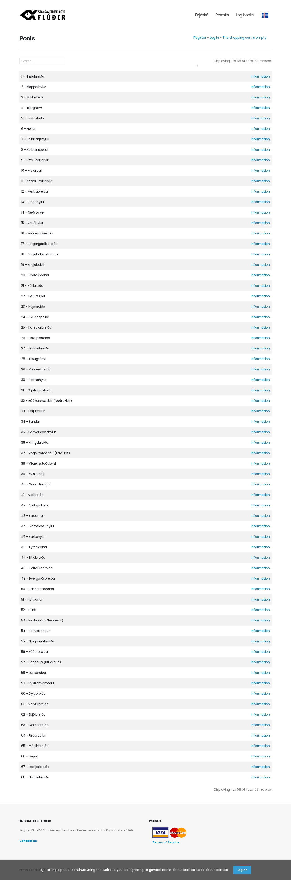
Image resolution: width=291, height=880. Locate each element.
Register (199, 37)
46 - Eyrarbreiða (34, 547)
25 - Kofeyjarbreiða (36, 327)
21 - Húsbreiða (32, 285)
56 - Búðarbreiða (34, 651)
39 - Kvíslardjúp (33, 474)
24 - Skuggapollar (35, 317)
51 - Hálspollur (32, 599)
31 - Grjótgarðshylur (36, 390)
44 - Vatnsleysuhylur (37, 526)
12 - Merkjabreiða (34, 191)
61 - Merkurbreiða (34, 704)
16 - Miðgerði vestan (37, 233)
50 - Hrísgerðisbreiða (37, 589)
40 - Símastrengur (36, 484)
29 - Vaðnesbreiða (35, 369)
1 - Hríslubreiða (32, 76)
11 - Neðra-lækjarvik (36, 181)
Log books (245, 15)
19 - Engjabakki (32, 264)
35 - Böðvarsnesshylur (38, 432)
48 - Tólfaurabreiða (37, 568)
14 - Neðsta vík (32, 212)
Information (260, 76)
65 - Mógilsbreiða (34, 746)
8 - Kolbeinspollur (34, 149)
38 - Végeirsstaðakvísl (38, 463)
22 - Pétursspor (33, 296)
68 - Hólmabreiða (35, 777)
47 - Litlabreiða (33, 557)
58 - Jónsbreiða (33, 672)
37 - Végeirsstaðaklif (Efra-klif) (45, 453)
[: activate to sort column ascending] (109, 68)
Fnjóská (201, 15)
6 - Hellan (28, 128)
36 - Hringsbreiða (34, 442)
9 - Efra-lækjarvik (35, 160)
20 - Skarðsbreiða (35, 275)
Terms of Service (165, 842)
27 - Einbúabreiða (35, 348)
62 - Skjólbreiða (33, 714)
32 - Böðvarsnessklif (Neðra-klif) (46, 400)
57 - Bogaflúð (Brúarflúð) (41, 662)
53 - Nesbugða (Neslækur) (42, 620)
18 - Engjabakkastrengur (40, 254)
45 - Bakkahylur (33, 536)
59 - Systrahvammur (37, 683)
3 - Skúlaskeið (32, 97)
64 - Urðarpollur (33, 735)
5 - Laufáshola (32, 118)
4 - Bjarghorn (31, 108)
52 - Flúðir (29, 610)
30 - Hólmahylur (34, 379)
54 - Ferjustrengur (35, 631)
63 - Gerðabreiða (34, 725)
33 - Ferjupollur (33, 411)
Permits (222, 15)
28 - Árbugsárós (33, 359)
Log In (214, 37)
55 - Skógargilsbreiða (37, 641)
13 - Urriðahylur (32, 202)
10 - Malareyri (31, 170)
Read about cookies (212, 869)
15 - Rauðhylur (32, 223)
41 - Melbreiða (32, 495)
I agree (242, 870)
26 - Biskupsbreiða (35, 338)
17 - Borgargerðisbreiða (39, 243)
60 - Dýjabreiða (33, 693)
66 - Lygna (29, 756)
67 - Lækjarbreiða (35, 766)
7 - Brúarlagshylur (35, 139)
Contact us (28, 841)
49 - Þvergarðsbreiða (38, 578)
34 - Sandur (30, 421)
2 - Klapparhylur (33, 87)
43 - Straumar (32, 515)
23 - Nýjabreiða (33, 306)
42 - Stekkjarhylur (35, 505)
